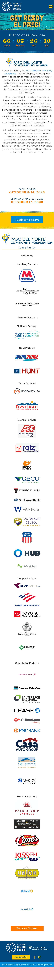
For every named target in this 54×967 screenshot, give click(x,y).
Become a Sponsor (27, 928)
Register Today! (27, 219)
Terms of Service (28, 964)
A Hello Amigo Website (43, 964)
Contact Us (21, 956)
